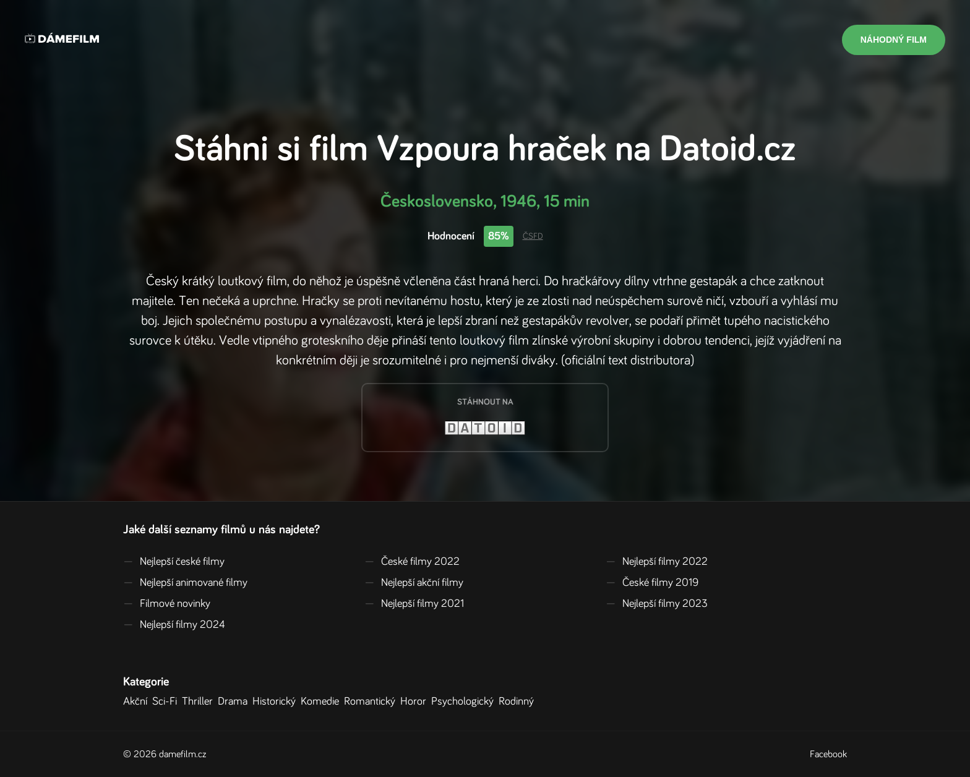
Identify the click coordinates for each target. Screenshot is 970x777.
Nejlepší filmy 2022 (657, 561)
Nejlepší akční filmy (413, 582)
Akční (137, 701)
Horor (415, 701)
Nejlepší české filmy (174, 561)
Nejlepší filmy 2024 (174, 624)
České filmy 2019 (652, 582)
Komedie (322, 701)
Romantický (372, 701)
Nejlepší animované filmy (185, 582)
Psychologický (465, 701)
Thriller (200, 701)
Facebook (828, 754)
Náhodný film (894, 40)
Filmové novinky (166, 603)
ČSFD (533, 236)
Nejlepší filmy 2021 (414, 603)
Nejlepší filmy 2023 (657, 603)
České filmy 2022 (412, 561)
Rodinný (519, 701)
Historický (276, 701)
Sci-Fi (167, 701)
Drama (235, 701)
